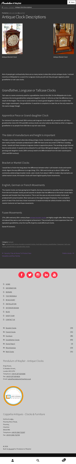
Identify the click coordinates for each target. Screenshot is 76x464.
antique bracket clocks (38, 217)
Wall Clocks (10, 352)
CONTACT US (10, 320)
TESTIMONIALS (11, 296)
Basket (58, 459)
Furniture (9, 336)
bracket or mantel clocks (27, 244)
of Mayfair (16, 3)
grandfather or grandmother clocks (18, 247)
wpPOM (22, 13)
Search (38, 460)
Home (6, 7)
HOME (8, 284)
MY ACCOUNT (10, 300)
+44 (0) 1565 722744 (13, 435)
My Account (12, 460)
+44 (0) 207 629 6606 (18, 374)
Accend (11, 449)
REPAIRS (9, 292)
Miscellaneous (11, 348)
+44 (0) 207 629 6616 (13, 376)
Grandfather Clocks (12, 340)
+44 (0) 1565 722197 (18, 432)
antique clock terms (12, 244)
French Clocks (11, 332)
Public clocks (67, 253)
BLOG (8, 312)
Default (11, 7)
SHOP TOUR (10, 316)
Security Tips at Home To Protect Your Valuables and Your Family (16, 254)
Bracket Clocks (11, 328)
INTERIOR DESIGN (12, 308)
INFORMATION (11, 288)
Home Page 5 (10, 344)
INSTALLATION (11, 304)
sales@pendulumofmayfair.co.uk (19, 379)
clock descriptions (42, 244)
